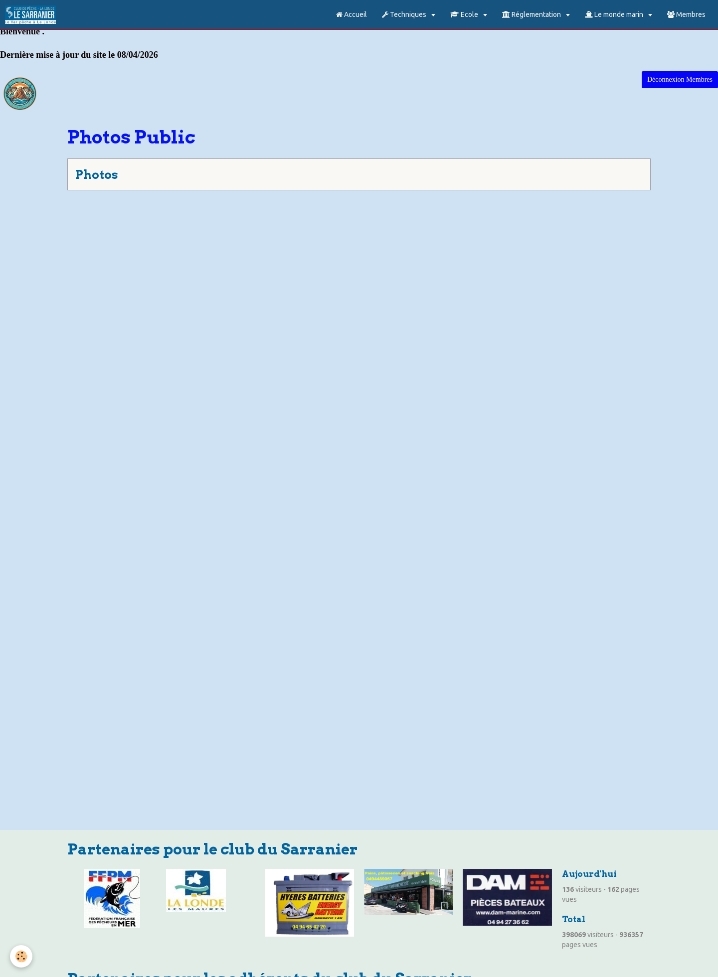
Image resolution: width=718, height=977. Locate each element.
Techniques (405, 14)
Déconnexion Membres (680, 79)
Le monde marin (615, 14)
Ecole (465, 14)
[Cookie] (21, 956)
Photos (96, 174)
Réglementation (532, 14)
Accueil (351, 14)
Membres (686, 14)
